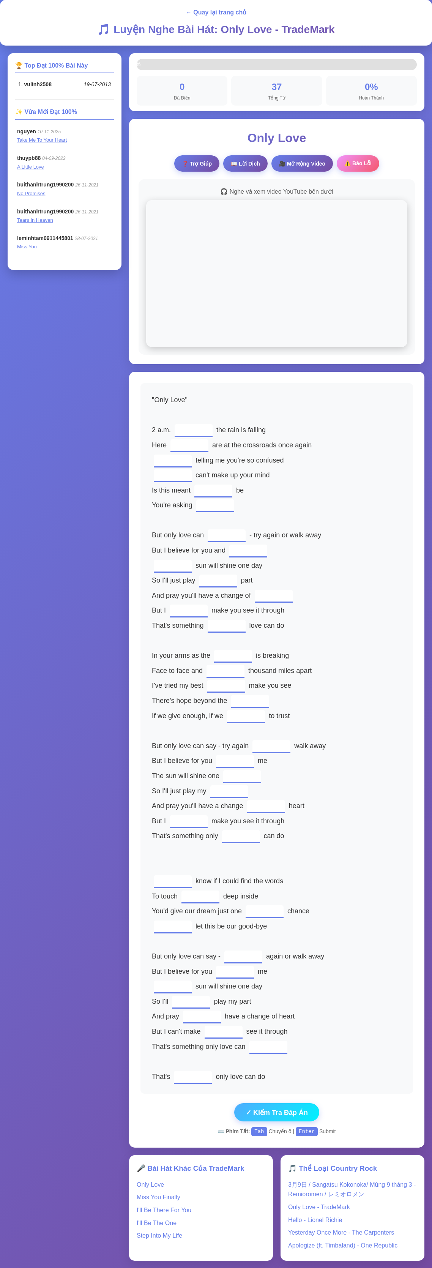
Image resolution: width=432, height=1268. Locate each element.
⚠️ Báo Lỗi (358, 163)
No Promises (31, 193)
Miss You (27, 246)
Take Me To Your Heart (42, 140)
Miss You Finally (158, 1197)
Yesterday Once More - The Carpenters (341, 1232)
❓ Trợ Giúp (197, 164)
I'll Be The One (157, 1222)
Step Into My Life (159, 1235)
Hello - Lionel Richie (315, 1219)
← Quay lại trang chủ (216, 12)
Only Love (150, 1184)
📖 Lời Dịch (245, 164)
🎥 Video (302, 164)
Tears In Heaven (35, 220)
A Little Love (30, 167)
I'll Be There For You (164, 1209)
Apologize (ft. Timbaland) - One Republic (342, 1245)
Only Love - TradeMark (319, 1206)
